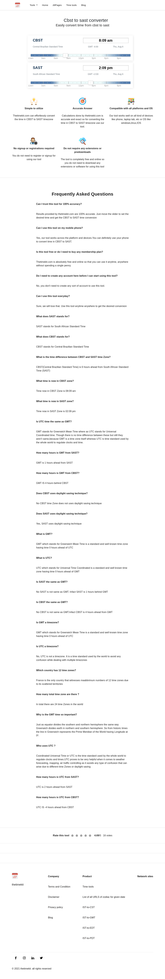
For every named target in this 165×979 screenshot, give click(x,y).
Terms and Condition (59, 886)
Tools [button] (33, 5)
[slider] (65, 55)
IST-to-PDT (88, 938)
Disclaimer (53, 897)
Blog (83, 5)
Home (45, 5)
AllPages (57, 5)
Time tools (71, 5)
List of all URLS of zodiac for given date (103, 897)
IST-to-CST (88, 907)
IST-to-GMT (88, 917)
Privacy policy (55, 907)
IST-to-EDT (88, 928)
